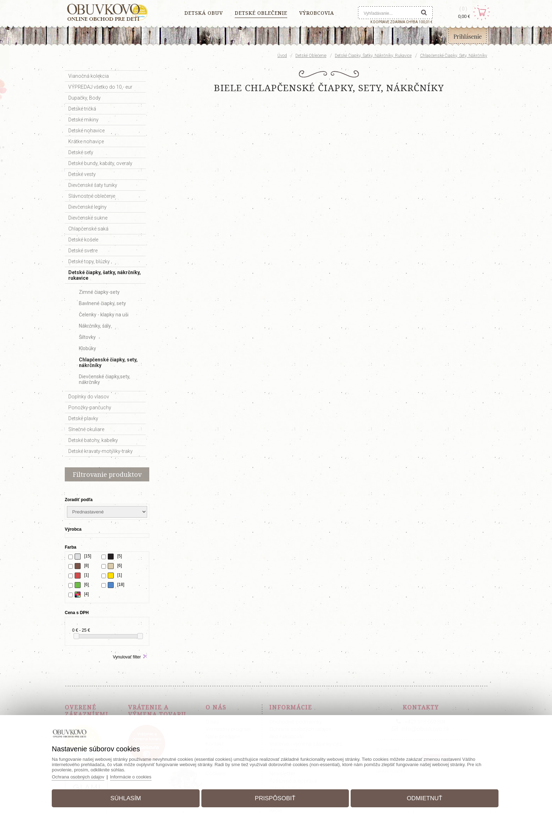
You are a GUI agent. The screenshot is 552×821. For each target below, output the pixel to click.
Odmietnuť (422, 797)
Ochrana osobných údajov (81, 776)
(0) (463, 9)
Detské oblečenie (310, 55)
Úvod (282, 55)
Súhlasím (128, 797)
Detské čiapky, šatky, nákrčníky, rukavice (373, 55)
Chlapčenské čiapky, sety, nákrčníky (453, 55)
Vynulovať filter (127, 657)
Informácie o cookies (135, 776)
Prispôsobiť (275, 797)
